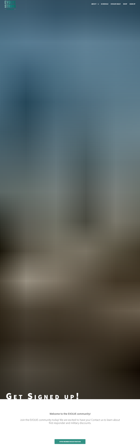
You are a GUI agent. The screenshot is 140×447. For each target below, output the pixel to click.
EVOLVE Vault (116, 4)
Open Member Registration (70, 442)
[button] (95, 4)
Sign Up (132, 4)
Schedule (104, 4)
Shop (125, 4)
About (93, 4)
